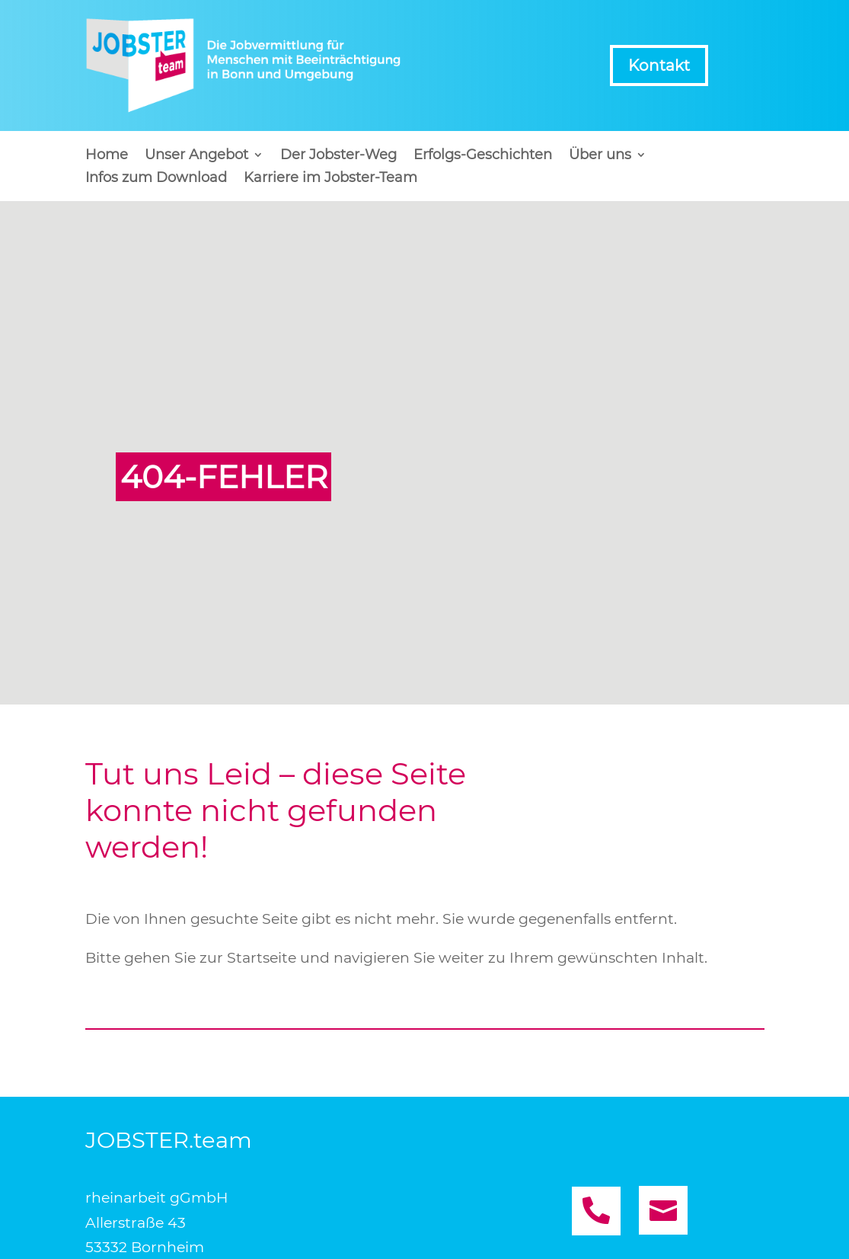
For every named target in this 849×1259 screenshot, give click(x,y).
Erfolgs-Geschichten (482, 156)
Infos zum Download (156, 179)
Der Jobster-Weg (338, 156)
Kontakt (659, 65)
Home (106, 156)
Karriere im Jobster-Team (330, 179)
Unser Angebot (196, 156)
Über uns (600, 156)
